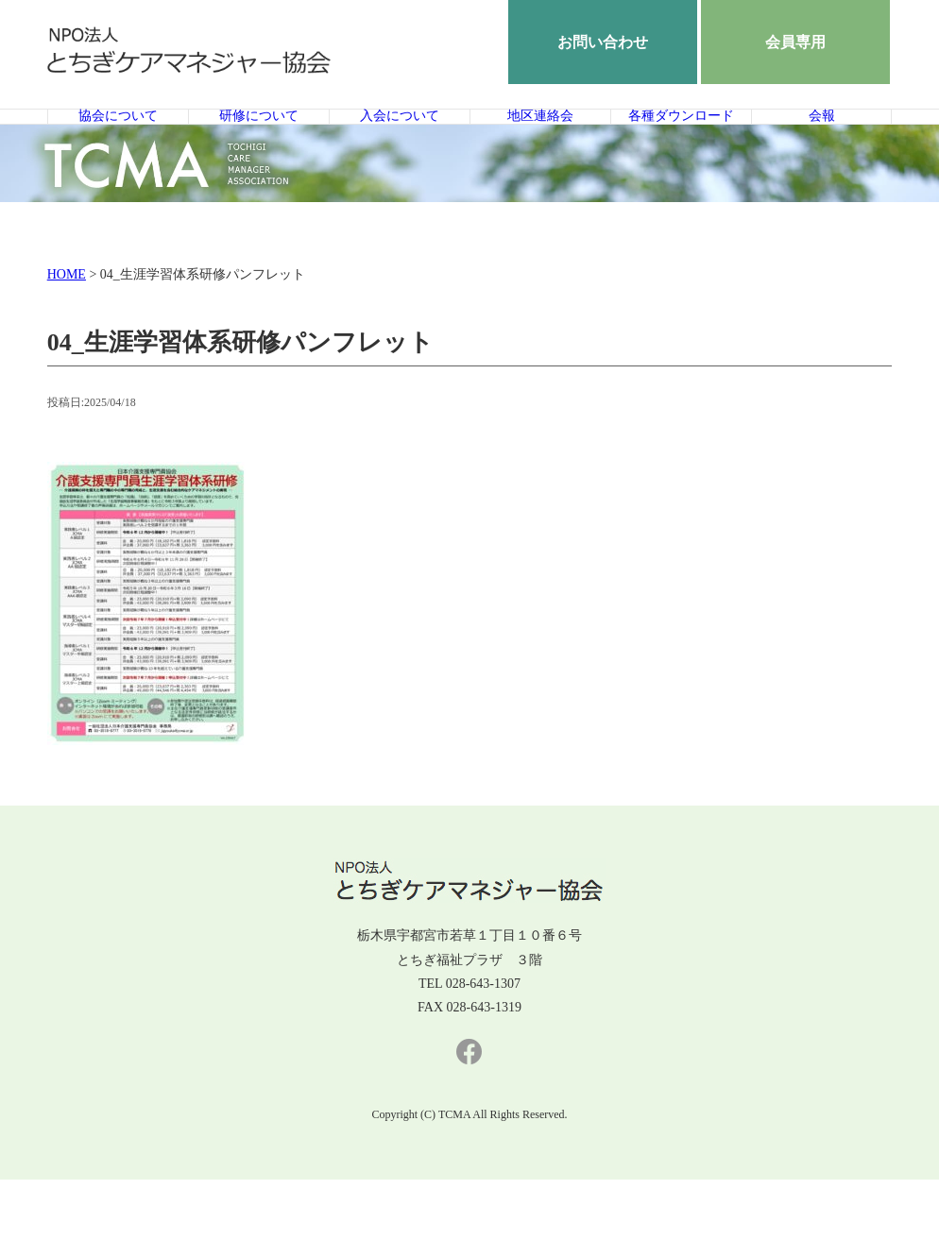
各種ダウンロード (681, 146)
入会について (399, 146)
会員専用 (795, 42)
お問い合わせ (602, 42)
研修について (258, 146)
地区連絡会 (539, 146)
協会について (118, 146)
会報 (822, 146)
